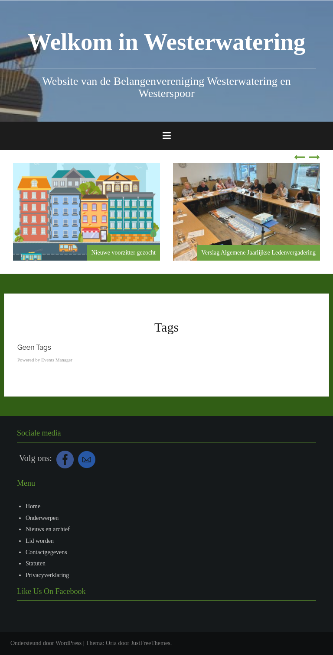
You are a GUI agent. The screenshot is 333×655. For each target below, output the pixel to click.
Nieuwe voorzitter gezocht (123, 252)
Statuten (36, 563)
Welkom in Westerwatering (167, 42)
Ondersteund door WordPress (46, 643)
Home (33, 506)
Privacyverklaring (47, 575)
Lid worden (40, 541)
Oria (111, 643)
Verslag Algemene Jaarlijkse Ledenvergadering (258, 252)
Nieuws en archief (48, 529)
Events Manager (56, 359)
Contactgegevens (46, 552)
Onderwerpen (42, 518)
